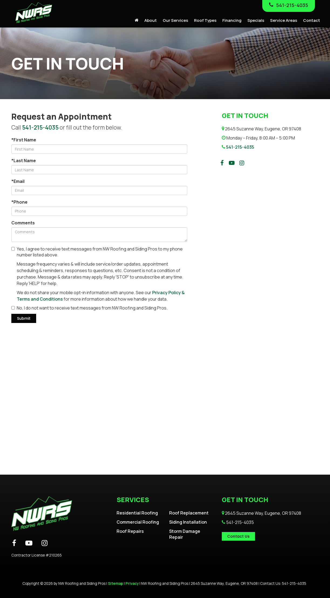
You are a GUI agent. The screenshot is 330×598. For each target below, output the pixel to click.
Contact (311, 20)
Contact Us (238, 536)
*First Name (23, 140)
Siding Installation (188, 522)
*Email (18, 181)
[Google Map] (165, 407)
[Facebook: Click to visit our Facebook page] (222, 163)
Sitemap (115, 583)
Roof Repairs (130, 531)
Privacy (132, 583)
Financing (231, 20)
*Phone (19, 202)
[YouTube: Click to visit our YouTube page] (231, 163)
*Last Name (23, 161)
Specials (255, 20)
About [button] (150, 20)
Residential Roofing (137, 513)
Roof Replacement (189, 513)
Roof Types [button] (205, 20)
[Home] (136, 20)
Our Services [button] (175, 20)
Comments (23, 223)
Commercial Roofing (138, 522)
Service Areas (283, 20)
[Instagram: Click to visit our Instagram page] (241, 163)
